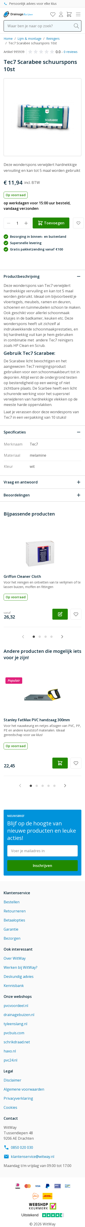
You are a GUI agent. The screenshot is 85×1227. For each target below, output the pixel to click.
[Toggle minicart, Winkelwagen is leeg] (69, 14)
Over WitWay (15, 958)
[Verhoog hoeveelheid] (26, 223)
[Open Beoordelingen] (42, 495)
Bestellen (11, 901)
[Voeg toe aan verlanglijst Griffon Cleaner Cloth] (75, 614)
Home (8, 38)
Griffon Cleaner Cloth (22, 576)
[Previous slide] (23, 636)
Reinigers (53, 38)
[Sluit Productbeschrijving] (42, 276)
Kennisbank (14, 985)
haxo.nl (10, 1051)
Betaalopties (14, 920)
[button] (42, 52)
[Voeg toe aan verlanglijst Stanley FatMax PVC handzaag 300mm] (75, 763)
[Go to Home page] (18, 14)
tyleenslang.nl (15, 1023)
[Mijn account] (61, 14)
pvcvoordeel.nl (16, 1005)
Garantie (11, 929)
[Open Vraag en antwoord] (42, 482)
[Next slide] (62, 636)
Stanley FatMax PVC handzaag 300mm (37, 719)
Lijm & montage (29, 38)
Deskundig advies (19, 976)
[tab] (34, 637)
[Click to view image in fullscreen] (42, 117)
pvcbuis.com (14, 1032)
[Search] (76, 26)
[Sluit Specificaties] (42, 432)
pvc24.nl (10, 1060)
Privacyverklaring (18, 1098)
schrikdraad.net (17, 1041)
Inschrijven (42, 865)
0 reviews (71, 52)
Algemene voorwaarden (24, 1089)
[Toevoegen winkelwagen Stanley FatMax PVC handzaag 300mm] (60, 763)
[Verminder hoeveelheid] (8, 223)
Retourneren (15, 911)
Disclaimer (12, 1080)
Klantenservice (17, 892)
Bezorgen (12, 938)
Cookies (10, 1107)
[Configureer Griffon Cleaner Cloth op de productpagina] (60, 614)
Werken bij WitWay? (20, 967)
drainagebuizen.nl (19, 1014)
